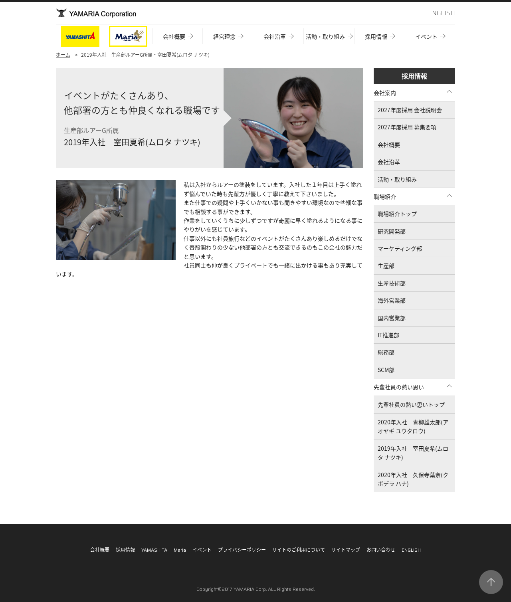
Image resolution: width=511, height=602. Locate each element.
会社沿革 (389, 162)
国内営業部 (392, 318)
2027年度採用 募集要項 (407, 127)
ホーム (63, 54)
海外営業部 (392, 300)
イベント (202, 550)
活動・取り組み (397, 179)
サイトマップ (345, 550)
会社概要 (389, 145)
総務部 (386, 352)
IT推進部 (388, 335)
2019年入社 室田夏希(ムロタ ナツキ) (413, 452)
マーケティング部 (400, 248)
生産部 (386, 265)
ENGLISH (441, 13)
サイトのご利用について (298, 550)
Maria (180, 550)
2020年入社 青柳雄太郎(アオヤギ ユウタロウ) (413, 426)
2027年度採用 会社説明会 (410, 110)
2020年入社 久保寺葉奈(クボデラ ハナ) (413, 479)
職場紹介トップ (397, 214)
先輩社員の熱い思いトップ (411, 404)
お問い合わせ (380, 550)
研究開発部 (392, 231)
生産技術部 (392, 283)
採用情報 (414, 76)
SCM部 (386, 370)
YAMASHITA (154, 550)
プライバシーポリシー (242, 550)
